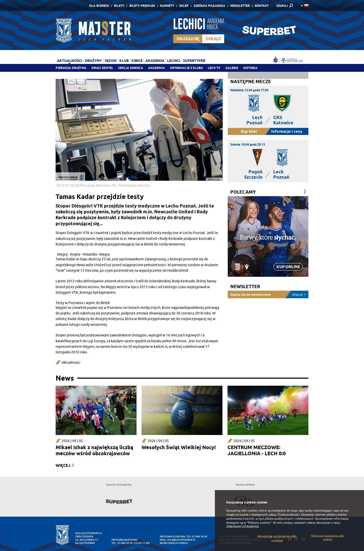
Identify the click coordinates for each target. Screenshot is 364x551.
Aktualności (69, 61)
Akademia (156, 68)
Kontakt (262, 6)
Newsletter (240, 6)
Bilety (119, 6)
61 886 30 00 (199, 536)
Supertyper (194, 61)
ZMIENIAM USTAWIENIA (242, 527)
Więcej (63, 465)
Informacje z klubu (186, 68)
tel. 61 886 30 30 (122, 543)
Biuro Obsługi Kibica (174, 543)
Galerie (231, 68)
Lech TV (214, 68)
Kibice (137, 61)
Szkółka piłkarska (209, 6)
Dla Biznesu (99, 6)
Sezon (111, 61)
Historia (250, 68)
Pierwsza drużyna (71, 68)
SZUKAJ (282, 6)
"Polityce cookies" (259, 523)
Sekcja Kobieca (130, 68)
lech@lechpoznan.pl (181, 539)
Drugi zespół (102, 68)
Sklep (184, 6)
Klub (124, 61)
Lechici (173, 61)
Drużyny (93, 61)
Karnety (167, 6)
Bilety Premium (142, 6)
